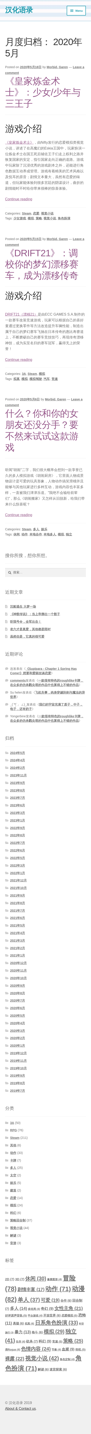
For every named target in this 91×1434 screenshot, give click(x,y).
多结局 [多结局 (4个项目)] (34, 1309)
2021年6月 (17, 918)
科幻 (13, 1213)
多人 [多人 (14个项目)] (18, 1308)
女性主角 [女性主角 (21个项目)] (68, 1308)
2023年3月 (17, 813)
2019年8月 (17, 1083)
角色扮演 (64, 218)
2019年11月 (18, 1060)
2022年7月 (17, 843)
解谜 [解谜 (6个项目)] (43, 1369)
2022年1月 (17, 873)
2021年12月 (18, 880)
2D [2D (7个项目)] (9, 1279)
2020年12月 (18, 963)
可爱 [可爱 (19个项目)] (50, 1300)
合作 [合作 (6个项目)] (65, 1300)
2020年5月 (17, 1015)
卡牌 (13, 1160)
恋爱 (36, 213)
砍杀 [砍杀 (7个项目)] (32, 1341)
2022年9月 (17, 828)
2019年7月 (17, 1090)
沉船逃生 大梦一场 (23, 606)
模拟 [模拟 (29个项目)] (54, 1332)
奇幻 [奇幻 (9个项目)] (47, 1309)
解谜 (13, 1235)
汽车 (46, 379)
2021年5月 (17, 925)
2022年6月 (17, 850)
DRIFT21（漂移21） (21, 314)
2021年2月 (17, 948)
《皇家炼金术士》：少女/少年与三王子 (43, 92)
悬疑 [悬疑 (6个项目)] (18, 1323)
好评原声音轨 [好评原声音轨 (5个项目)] (16, 1315)
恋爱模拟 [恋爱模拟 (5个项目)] (70, 1315)
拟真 (16, 379)
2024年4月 (17, 760)
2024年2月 (17, 768)
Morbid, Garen (57, 67)
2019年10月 (18, 1068)
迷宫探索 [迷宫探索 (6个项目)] (58, 1369)
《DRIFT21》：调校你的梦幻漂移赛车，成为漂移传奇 (41, 264)
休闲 (16, 534)
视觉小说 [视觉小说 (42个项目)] (42, 1358)
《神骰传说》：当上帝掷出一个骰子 (35, 614)
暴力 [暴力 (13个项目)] (22, 1332)
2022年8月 (17, 835)
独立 (69, 534)
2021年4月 (17, 933)
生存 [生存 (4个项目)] (20, 1341)
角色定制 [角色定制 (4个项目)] (67, 1359)
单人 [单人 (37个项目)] (29, 1300)
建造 (13, 1190)
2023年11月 (18, 775)
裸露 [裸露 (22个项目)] (14, 1358)
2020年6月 (17, 1008)
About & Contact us (20, 1408)
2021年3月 (17, 940)
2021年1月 (17, 955)
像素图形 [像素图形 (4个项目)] (54, 1279)
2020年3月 (17, 1030)
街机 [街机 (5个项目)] (80, 1349)
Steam (26, 213)
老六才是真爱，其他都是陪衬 (30, 629)
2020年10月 (18, 978)
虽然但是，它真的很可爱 (27, 636)
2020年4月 (17, 1023)
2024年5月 (17, 753)
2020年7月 (17, 1000)
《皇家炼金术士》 (19, 142)
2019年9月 (17, 1075)
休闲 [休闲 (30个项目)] (35, 1278)
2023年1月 (17, 820)
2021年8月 (17, 903)
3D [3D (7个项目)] (19, 1279)
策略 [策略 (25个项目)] (73, 1341)
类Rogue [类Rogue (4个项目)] (12, 1349)
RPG (13, 1130)
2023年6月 (17, 805)
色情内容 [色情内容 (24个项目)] (36, 1349)
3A (24, 374)
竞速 (55, 379)
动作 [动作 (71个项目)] (58, 1288)
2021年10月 (18, 888)
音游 (13, 1243)
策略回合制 (18, 1220)
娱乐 (44, 529)
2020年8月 (17, 993)
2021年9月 (17, 895)
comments (18, 680)
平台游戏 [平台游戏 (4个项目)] (35, 1315)
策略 (39, 218)
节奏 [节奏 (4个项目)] (56, 1349)
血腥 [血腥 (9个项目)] (68, 1349)
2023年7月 (17, 798)
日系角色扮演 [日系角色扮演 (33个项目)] (56, 1323)
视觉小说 (47, 213)
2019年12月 (18, 1053)
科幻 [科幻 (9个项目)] (45, 1341)
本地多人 (49, 534)
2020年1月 (17, 1045)
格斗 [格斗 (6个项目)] (37, 1332)
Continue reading (18, 199)
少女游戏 (19, 218)
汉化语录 (19, 10)
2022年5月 (17, 858)
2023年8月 (17, 790)
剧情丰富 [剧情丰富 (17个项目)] (30, 1289)
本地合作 (35, 534)
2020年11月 (18, 970)
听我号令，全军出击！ (25, 621)
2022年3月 (17, 865)
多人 (36, 529)
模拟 (31, 218)
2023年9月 (17, 783)
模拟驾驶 (35, 379)
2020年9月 (17, 985)
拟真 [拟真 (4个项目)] (29, 1323)
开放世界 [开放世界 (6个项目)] (51, 1315)
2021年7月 (17, 910)
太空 (13, 1175)
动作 (24, 534)
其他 (13, 1145)
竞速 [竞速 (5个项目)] (57, 1341)
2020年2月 (17, 1038)
